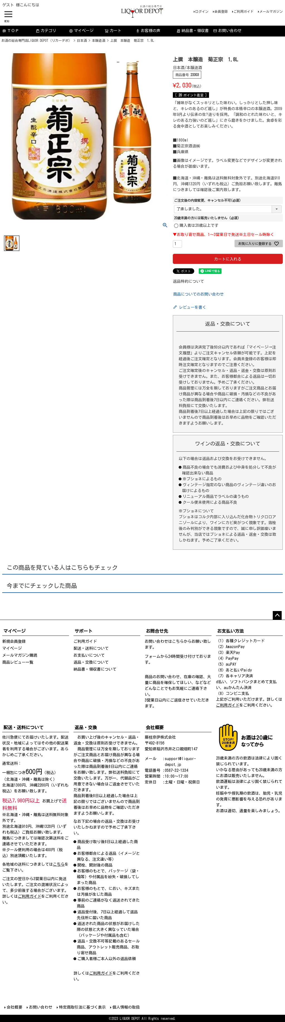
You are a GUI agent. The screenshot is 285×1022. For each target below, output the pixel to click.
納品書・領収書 (192, 31)
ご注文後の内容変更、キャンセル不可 (207, 200)
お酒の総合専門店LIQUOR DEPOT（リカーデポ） (36, 40)
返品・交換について (91, 662)
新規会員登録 (14, 641)
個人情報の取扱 (126, 1007)
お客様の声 (148, 31)
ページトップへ (277, 615)
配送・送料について (91, 648)
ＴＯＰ (10, 31)
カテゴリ (46, 31)
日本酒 (82, 40)
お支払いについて (89, 655)
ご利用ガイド (244, 11)
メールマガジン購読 (19, 655)
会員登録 (221, 11)
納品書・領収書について (94, 669)
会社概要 (14, 1007)
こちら (178, 641)
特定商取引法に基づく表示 (82, 1007)
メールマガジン (271, 11)
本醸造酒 (98, 40)
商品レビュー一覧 (17, 662)
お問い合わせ (227, 31)
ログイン (201, 11)
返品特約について (188, 281)
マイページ (81, 31)
